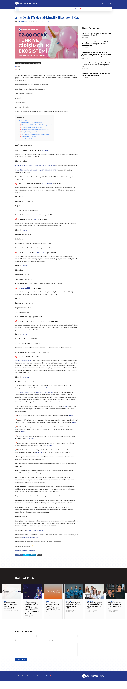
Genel (5, 601)
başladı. (65, 406)
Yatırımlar (58, 21)
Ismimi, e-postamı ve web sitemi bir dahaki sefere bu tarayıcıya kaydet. (36, 640)
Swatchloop (41, 253)
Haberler (52, 21)
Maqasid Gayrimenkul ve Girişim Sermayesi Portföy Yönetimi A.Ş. (35, 170)
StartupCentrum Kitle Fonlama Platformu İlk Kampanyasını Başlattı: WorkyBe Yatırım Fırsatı (96, 43)
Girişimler (48, 601)
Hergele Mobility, (24, 288)
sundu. (23, 431)
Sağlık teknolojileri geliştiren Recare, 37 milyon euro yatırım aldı (95, 74)
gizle (26, 117)
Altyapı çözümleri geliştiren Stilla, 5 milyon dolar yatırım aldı (115, 605)
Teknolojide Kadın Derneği (25, 392)
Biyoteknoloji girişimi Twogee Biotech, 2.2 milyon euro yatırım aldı (94, 605)
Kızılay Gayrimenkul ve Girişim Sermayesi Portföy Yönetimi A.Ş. (35, 165)
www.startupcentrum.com (34, 530)
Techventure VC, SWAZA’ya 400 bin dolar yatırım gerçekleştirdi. (96, 34)
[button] (17, 9)
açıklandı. (39, 452)
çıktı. (46, 388)
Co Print (45, 321)
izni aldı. (44, 150)
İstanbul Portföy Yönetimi (23, 360)
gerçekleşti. (49, 445)
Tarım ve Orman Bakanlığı (44, 392)
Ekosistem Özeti (44, 21)
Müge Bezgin (7, 610)
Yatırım (25, 197)
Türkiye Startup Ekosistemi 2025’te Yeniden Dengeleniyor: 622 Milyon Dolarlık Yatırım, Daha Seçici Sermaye (96, 54)
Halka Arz (26, 377)
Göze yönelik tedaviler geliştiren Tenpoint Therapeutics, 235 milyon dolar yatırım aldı (96, 64)
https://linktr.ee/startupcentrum (25, 550)
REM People (47, 184)
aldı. (59, 402)
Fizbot (34, 219)
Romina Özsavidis (23, 21)
